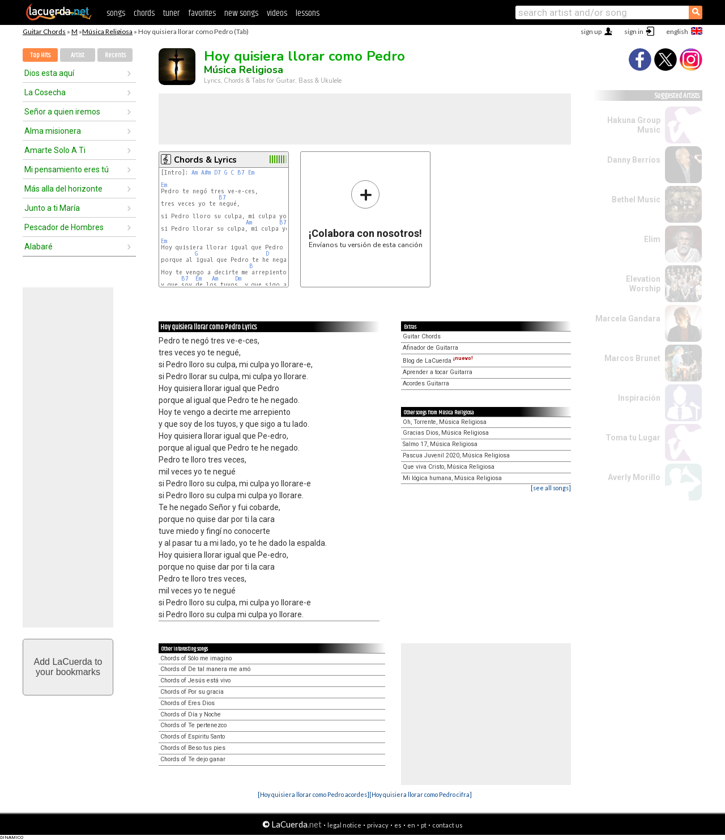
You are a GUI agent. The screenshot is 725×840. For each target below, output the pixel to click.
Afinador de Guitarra (430, 347)
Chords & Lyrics (205, 160)
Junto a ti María (52, 208)
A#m (206, 172)
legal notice (344, 825)
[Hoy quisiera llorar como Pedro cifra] (420, 794)
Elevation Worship (643, 283)
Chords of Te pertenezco (193, 725)
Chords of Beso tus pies (192, 748)
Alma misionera (52, 130)
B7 (241, 172)
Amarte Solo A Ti (55, 150)
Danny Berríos (633, 159)
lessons (307, 13)
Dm (238, 278)
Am (194, 172)
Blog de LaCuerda (438, 360)
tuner (171, 13)
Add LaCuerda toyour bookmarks (68, 667)
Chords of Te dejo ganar (192, 759)
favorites (202, 13)
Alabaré (38, 246)
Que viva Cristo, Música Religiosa (448, 466)
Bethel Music (636, 199)
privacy (378, 825)
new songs (241, 13)
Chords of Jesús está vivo (195, 680)
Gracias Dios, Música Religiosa (446, 432)
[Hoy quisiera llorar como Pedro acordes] (313, 794)
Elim (652, 239)
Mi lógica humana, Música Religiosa (452, 478)
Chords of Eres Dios (187, 703)
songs (115, 13)
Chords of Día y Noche (190, 714)
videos (277, 13)
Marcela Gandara (627, 318)
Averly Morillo (634, 477)
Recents (115, 55)
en (411, 825)
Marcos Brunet (632, 358)
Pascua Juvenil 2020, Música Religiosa (456, 455)
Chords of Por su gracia (192, 691)
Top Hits (40, 55)
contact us (447, 825)
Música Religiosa (107, 31)
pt (424, 825)
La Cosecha (45, 92)
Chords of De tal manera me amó (205, 669)
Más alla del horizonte (63, 188)
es (398, 825)
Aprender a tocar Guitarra (437, 372)
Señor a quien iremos (62, 111)
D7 (217, 172)
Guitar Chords (44, 31)
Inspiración (639, 397)
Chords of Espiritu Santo (192, 736)
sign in (633, 31)
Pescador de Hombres (64, 227)
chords (144, 13)
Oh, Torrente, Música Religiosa (445, 422)
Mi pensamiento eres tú (66, 169)
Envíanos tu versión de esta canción (366, 214)
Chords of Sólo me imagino (196, 658)
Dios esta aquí (49, 73)
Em (251, 172)
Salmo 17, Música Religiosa (440, 444)
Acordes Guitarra (426, 383)
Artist (77, 55)
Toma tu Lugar (632, 437)
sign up (591, 31)
